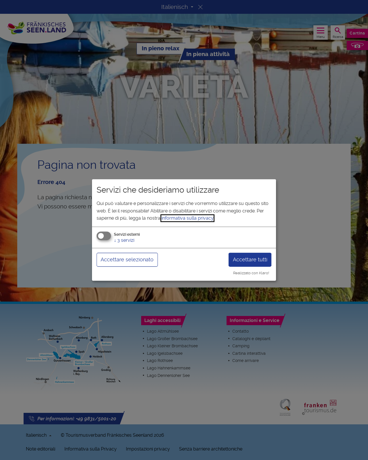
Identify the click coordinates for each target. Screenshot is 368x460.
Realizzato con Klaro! (251, 273)
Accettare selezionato (127, 259)
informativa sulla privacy (187, 218)
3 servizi (124, 240)
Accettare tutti (250, 259)
